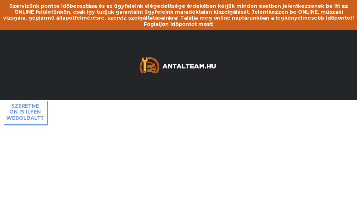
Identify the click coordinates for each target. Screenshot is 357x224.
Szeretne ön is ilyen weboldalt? (25, 112)
